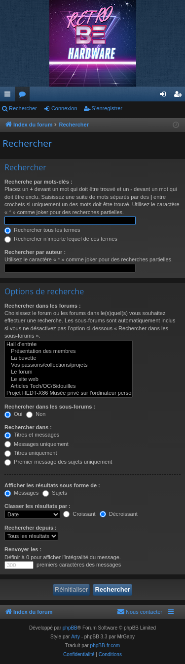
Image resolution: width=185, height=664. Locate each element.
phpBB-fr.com (105, 645)
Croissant (79, 514)
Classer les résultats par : (37, 506)
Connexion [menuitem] (165, 96)
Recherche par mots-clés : (38, 182)
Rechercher (23, 108)
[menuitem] (139, 611)
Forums (24, 96)
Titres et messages (31, 435)
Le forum (68, 372)
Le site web (68, 379)
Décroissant (119, 514)
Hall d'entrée (68, 344)
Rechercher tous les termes (42, 230)
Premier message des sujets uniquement (58, 462)
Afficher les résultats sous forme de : (52, 485)
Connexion (64, 108)
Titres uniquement (30, 453)
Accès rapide (9, 96)
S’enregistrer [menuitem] (180, 96)
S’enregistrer (107, 108)
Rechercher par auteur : (35, 252)
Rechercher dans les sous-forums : (49, 407)
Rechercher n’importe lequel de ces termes (60, 239)
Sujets (54, 493)
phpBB (70, 628)
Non (35, 414)
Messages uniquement (36, 444)
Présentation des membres (68, 351)
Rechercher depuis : (30, 528)
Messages (21, 493)
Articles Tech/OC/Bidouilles (68, 386)
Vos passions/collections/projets (68, 365)
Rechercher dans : (28, 427)
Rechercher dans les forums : (42, 306)
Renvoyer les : (22, 549)
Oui (13, 414)
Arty (75, 636)
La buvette (68, 358)
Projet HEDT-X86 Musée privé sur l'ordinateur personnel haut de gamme (68, 393)
